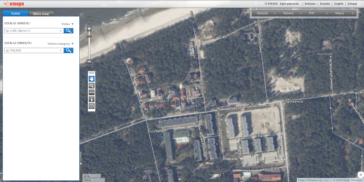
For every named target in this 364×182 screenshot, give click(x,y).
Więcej (339, 13)
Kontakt (325, 3)
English (338, 3)
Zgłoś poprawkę (289, 3)
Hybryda (262, 13)
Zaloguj (352, 3)
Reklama (310, 3)
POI (311, 13)
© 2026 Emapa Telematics (348, 179)
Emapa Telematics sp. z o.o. (313, 179)
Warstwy (288, 13)
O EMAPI (271, 3)
